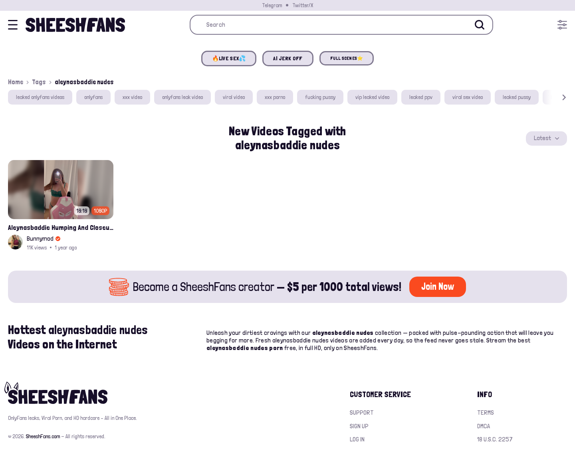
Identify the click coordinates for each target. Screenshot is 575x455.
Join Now (437, 286)
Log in (357, 439)
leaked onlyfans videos (40, 97)
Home (15, 82)
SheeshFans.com (43, 436)
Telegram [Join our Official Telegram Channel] (272, 5)
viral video (234, 97)
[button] (552, 97)
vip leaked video (372, 97)
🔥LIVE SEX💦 (229, 58)
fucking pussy (320, 97)
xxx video (132, 97)
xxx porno (275, 97)
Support (362, 412)
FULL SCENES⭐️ (346, 58)
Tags (39, 82)
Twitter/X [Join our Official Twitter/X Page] (302, 5)
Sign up (359, 426)
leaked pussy (517, 97)
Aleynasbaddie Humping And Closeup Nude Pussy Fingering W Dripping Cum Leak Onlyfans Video (60, 227)
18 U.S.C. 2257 (495, 439)
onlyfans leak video (182, 97)
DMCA (483, 426)
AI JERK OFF (287, 58)
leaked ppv (420, 97)
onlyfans (93, 97)
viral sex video (467, 97)
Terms (485, 412)
